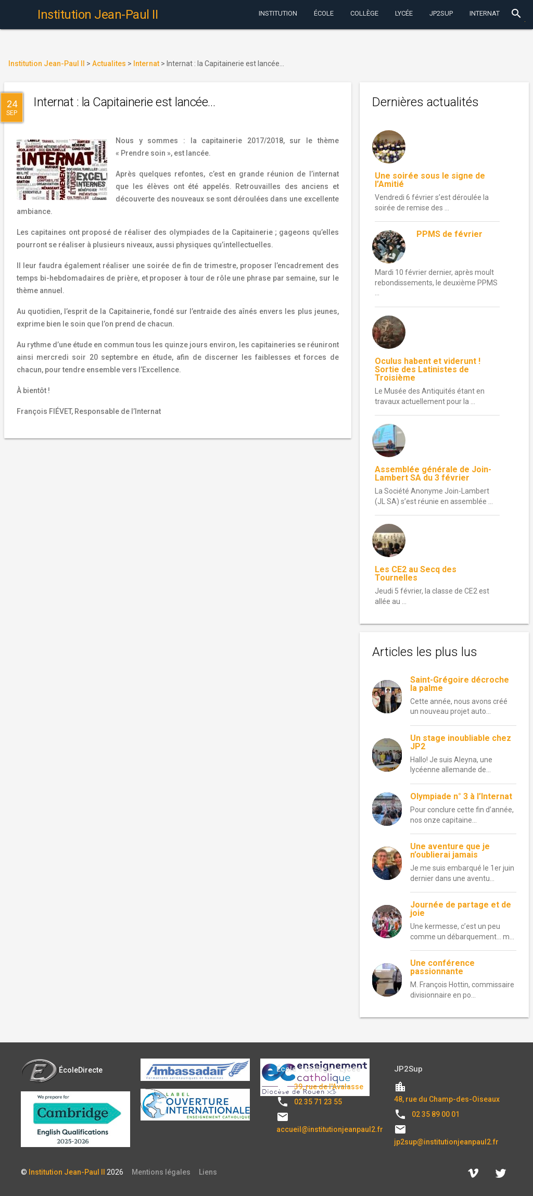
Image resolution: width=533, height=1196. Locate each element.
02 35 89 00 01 (436, 1114)
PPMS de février (449, 234)
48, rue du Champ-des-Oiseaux (447, 1099)
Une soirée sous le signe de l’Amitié (430, 180)
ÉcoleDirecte (62, 1070)
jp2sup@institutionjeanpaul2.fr (446, 1142)
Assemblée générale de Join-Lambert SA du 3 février (433, 473)
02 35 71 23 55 (318, 1102)
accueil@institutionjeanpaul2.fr (329, 1129)
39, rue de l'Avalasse (328, 1086)
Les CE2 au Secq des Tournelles (415, 573)
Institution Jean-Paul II (67, 1172)
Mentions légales (161, 1172)
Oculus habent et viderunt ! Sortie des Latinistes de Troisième (427, 369)
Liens (208, 1172)
